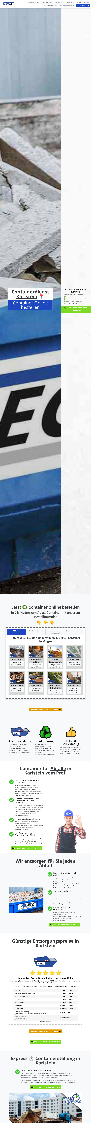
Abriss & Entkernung (33, 2)
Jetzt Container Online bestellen (77, 309)
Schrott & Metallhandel (50, 5)
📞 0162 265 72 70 (83, 5)
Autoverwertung (47, 2)
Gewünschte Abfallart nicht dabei (44, 709)
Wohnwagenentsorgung (67, 5)
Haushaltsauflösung (83, 2)
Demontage (70, 2)
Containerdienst (59, 2)
